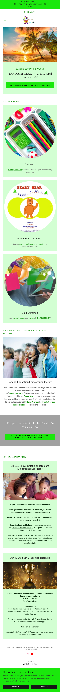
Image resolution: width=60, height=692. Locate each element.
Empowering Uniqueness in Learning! (30, 85)
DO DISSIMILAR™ (43, 318)
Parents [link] (30, 673)
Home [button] (30, 670)
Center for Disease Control (22, 528)
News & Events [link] (30, 676)
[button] (7, 20)
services (32, 318)
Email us (27, 540)
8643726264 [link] (30, 12)
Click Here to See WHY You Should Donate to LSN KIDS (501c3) (30, 436)
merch (16, 318)
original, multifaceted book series (31, 244)
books (22, 318)
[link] (30, 20)
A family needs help (15, 170)
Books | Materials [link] (30, 678)
